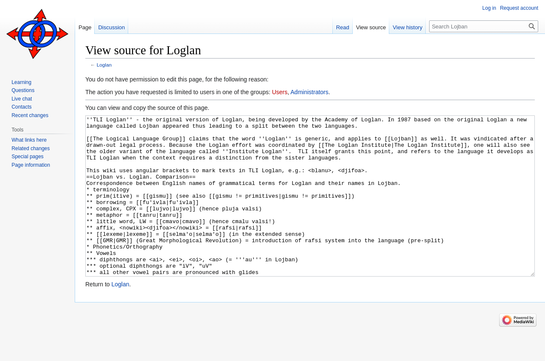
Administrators (309, 92)
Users (280, 92)
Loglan (104, 64)
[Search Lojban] (483, 26)
